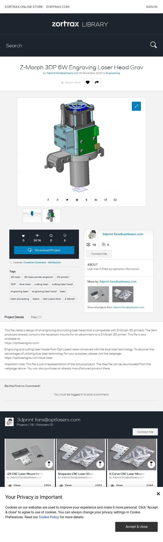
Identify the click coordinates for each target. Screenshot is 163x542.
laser (63, 291)
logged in (77, 394)
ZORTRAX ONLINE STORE (24, 6)
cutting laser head (62, 284)
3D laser (15, 277)
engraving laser (19, 291)
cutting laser (41, 284)
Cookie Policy (49, 517)
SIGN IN (151, 6)
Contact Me (99, 253)
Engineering (113, 73)
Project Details (14, 317)
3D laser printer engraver (38, 277)
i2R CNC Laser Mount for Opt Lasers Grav (34, 474)
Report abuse (73, 82)
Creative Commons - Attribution (42, 262)
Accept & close (137, 527)
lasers (36, 299)
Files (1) (36, 317)
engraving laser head (44, 291)
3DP (13, 284)
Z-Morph (70, 299)
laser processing (20, 299)
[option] (32, 216)
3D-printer (63, 277)
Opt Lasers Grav (52, 299)
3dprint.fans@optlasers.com (62, 73)
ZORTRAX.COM (57, 6)
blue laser (25, 284)
